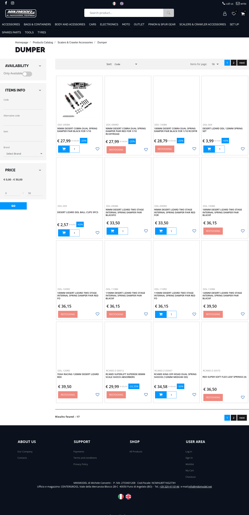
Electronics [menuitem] (109, 24)
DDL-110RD (161, 289)
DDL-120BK (209, 289)
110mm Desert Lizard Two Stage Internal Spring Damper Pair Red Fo (174, 296)
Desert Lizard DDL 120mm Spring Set (222, 130)
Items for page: (198, 64)
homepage (21, 42)
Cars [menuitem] (92, 24)
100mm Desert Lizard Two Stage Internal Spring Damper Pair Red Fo (77, 296)
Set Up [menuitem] (234, 24)
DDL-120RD (64, 370)
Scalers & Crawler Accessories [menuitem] (202, 24)
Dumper (102, 42)
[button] (168, 13)
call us (227, 3)
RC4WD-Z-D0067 (163, 370)
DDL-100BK (209, 206)
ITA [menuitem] (115, 3)
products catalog (43, 42)
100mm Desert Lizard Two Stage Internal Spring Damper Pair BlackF (222, 212)
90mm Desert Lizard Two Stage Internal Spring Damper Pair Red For (174, 212)
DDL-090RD (161, 206)
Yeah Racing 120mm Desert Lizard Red (78, 376)
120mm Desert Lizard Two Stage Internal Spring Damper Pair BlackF (222, 296)
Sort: (109, 64)
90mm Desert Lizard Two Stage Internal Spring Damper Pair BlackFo (125, 212)
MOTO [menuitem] (126, 24)
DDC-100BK (161, 124)
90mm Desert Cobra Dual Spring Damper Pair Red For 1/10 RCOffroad (126, 131)
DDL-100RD (64, 289)
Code (6, 99)
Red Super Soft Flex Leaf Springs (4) (224, 377)
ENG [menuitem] (123, 3)
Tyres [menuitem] (42, 32)
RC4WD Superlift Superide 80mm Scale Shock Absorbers (125, 376)
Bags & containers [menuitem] (37, 24)
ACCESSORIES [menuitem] (11, 24)
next (242, 62)
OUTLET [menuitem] (139, 24)
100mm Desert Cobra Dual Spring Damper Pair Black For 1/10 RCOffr (175, 130)
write (241, 3)
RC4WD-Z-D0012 (115, 370)
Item (6, 131)
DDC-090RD (112, 124)
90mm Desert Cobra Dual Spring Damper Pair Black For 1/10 (77, 130)
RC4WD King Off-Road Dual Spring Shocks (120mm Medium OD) (175, 376)
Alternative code (12, 115)
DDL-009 (62, 206)
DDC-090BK (64, 124)
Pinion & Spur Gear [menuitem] (162, 24)
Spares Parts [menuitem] (11, 32)
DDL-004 (207, 124)
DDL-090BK (112, 206)
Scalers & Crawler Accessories (75, 42)
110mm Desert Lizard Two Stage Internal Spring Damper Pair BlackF (125, 296)
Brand (7, 147)
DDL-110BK (112, 289)
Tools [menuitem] (29, 32)
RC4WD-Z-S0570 (211, 370)
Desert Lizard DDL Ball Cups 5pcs (77, 212)
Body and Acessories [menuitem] (70, 24)
